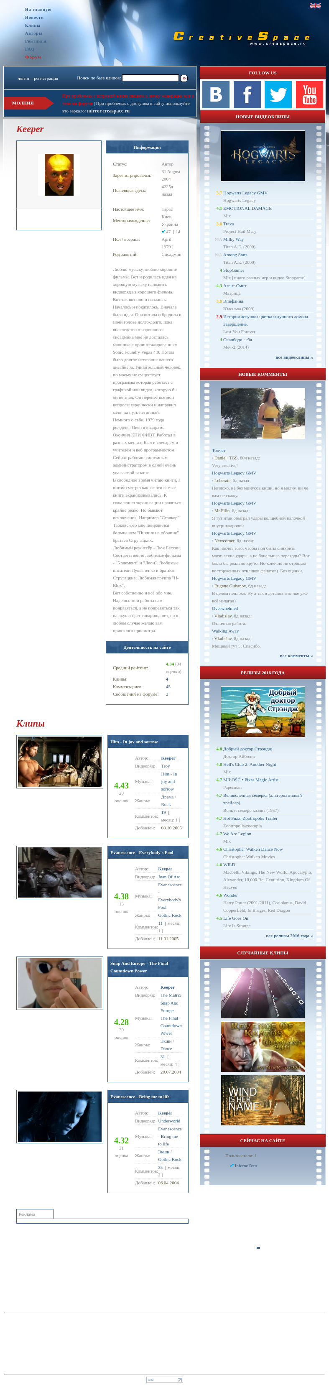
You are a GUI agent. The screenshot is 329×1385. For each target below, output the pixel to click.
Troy (165, 765)
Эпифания (233, 301)
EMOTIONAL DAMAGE (247, 208)
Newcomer (224, 540)
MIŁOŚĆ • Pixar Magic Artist (250, 779)
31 (163, 1056)
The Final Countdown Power (171, 1025)
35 (160, 1167)
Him (165, 773)
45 (168, 686)
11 (160, 923)
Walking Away (225, 630)
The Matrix (171, 994)
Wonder (230, 895)
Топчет (219, 450)
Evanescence (170, 884)
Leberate (222, 480)
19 (163, 812)
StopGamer (233, 270)
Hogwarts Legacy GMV (245, 192)
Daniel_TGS (226, 457)
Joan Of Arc (169, 876)
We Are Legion (237, 833)
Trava (228, 223)
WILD (229, 864)
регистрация (46, 78)
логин (23, 78)
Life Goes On (235, 918)
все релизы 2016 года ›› (290, 935)
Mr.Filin (222, 510)
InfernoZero (246, 1165)
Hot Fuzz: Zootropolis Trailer (250, 818)
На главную (38, 9)
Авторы (34, 33)
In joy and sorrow (169, 781)
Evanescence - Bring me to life (139, 1096)
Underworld (169, 1120)
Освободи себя (237, 339)
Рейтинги (35, 41)
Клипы (33, 25)
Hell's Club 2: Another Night (249, 764)
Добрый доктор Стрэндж (247, 748)
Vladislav (223, 615)
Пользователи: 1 (241, 1155)
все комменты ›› (297, 655)
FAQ (30, 49)
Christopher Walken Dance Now (253, 849)
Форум (33, 56)
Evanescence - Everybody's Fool (141, 852)
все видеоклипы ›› (294, 357)
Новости (34, 17)
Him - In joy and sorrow (134, 741)
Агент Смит (235, 285)
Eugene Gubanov (230, 585)
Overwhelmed (225, 608)
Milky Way (233, 239)
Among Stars (235, 254)
